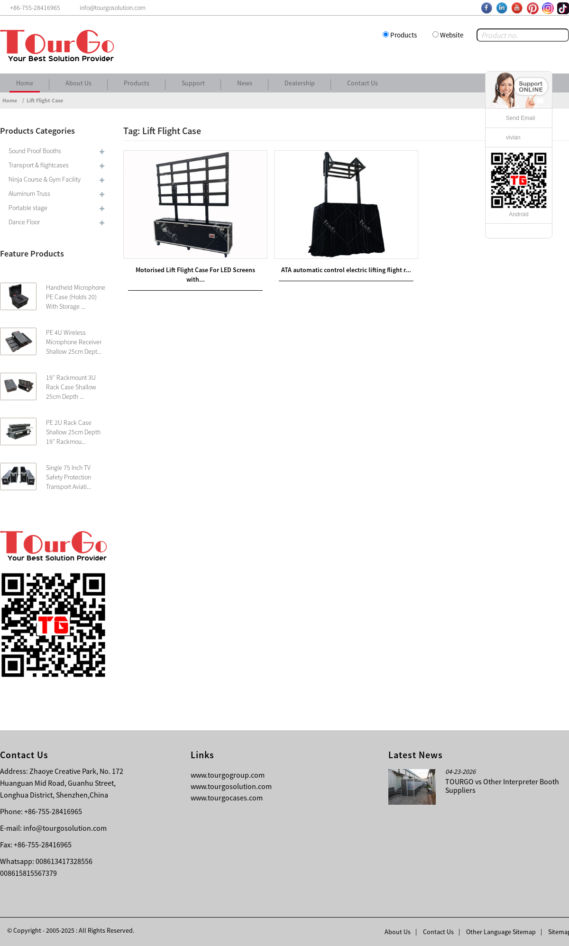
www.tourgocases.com (227, 797)
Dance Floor (24, 222)
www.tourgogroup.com (228, 775)
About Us (78, 83)
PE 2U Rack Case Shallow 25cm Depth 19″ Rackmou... (73, 432)
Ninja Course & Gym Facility (45, 179)
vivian (513, 137)
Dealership (299, 83)
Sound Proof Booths (35, 151)
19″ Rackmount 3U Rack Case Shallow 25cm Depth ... (71, 387)
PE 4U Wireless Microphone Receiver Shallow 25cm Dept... (73, 342)
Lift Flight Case (45, 100)
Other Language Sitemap (501, 932)
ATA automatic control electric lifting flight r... (346, 270)
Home (24, 83)
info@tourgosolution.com (65, 828)
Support (193, 83)
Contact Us (362, 83)
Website (451, 34)
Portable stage (28, 207)
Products (403, 34)
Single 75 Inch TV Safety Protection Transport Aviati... (68, 477)
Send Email (520, 118)
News (244, 83)
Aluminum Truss (29, 193)
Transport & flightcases (39, 165)
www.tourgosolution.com (231, 786)
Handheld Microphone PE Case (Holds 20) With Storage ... (75, 297)
